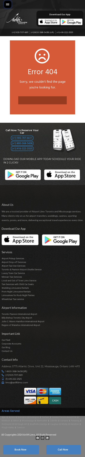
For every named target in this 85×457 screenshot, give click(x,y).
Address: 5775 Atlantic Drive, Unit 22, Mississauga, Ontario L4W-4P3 (41, 366)
